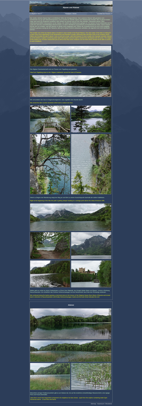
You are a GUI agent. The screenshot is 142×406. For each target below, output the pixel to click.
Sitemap (93, 404)
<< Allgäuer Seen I (35, 13)
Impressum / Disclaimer (104, 404)
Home (75, 13)
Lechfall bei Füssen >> (104, 13)
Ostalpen (68, 13)
